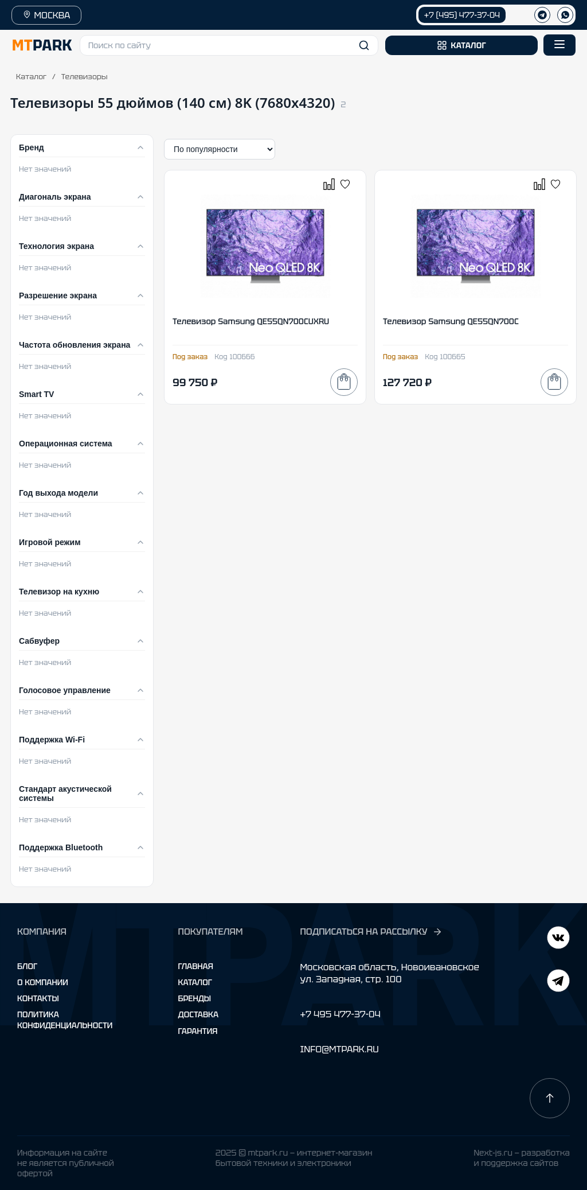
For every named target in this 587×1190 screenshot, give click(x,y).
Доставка (198, 1014)
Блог (27, 966)
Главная (195, 966)
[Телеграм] (542, 15)
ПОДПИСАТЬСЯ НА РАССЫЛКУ (371, 932)
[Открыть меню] (559, 45)
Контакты (38, 998)
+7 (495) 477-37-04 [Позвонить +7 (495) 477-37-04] (462, 15)
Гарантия (198, 1031)
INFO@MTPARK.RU (339, 1049)
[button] (229, 45)
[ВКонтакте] (558, 982)
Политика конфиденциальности (64, 1019)
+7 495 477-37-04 (340, 1014)
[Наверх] (550, 1098)
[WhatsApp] (565, 15)
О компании (42, 982)
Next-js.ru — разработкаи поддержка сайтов (521, 1158)
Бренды (194, 998)
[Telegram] (558, 939)
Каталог (31, 76)
